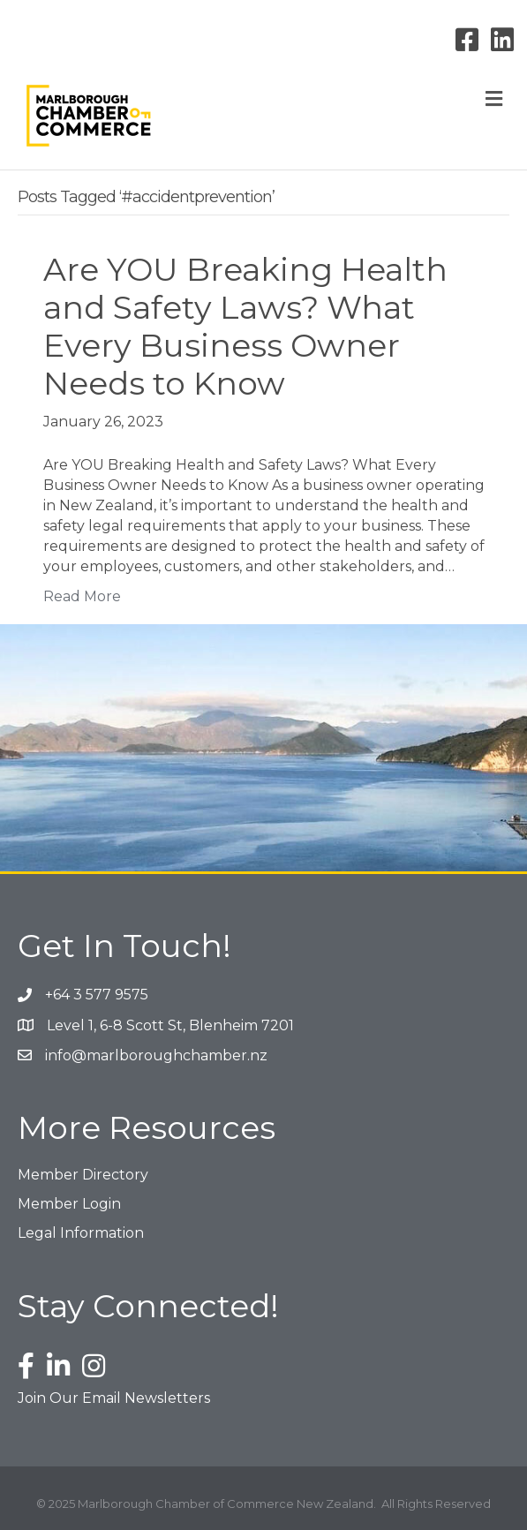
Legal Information (81, 1233)
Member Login (69, 1203)
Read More (82, 596)
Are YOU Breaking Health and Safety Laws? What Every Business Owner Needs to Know (245, 326)
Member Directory (83, 1174)
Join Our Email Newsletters (114, 1398)
